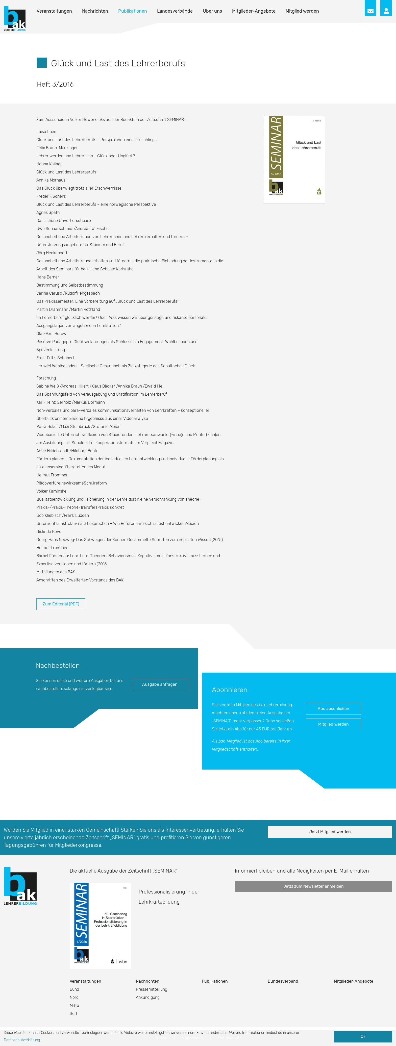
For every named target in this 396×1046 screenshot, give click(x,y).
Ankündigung (148, 997)
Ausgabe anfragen (160, 684)
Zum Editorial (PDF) (61, 604)
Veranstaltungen (54, 11)
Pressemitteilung (151, 989)
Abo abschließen (333, 708)
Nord (74, 997)
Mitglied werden (302, 11)
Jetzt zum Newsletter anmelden (313, 886)
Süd (73, 1013)
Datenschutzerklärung (22, 1040)
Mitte (74, 1005)
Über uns (212, 11)
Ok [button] (363, 1036)
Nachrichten (95, 11)
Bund (74, 989)
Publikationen (132, 11)
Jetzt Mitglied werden (330, 831)
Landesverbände (175, 11)
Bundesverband (283, 981)
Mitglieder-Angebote (254, 11)
